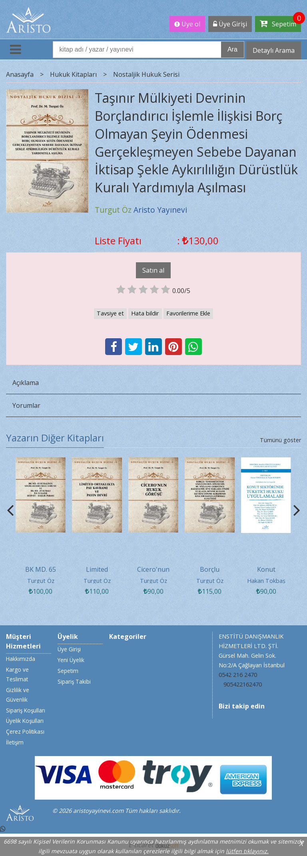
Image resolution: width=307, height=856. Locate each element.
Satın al (153, 270)
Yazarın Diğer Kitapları (55, 437)
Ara (232, 49)
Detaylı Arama (274, 50)
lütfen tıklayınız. (247, 851)
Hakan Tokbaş (266, 581)
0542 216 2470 (238, 674)
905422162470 (242, 684)
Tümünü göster (280, 440)
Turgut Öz (40, 581)
